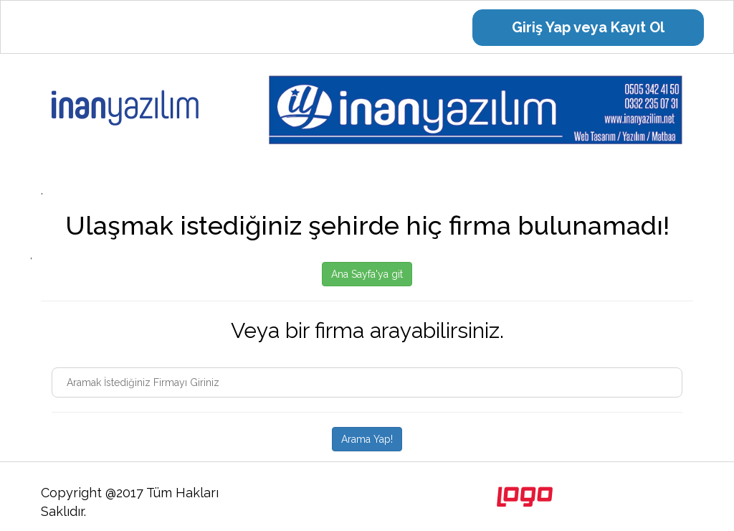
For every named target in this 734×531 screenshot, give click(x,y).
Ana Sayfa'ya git (367, 274)
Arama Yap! (367, 439)
